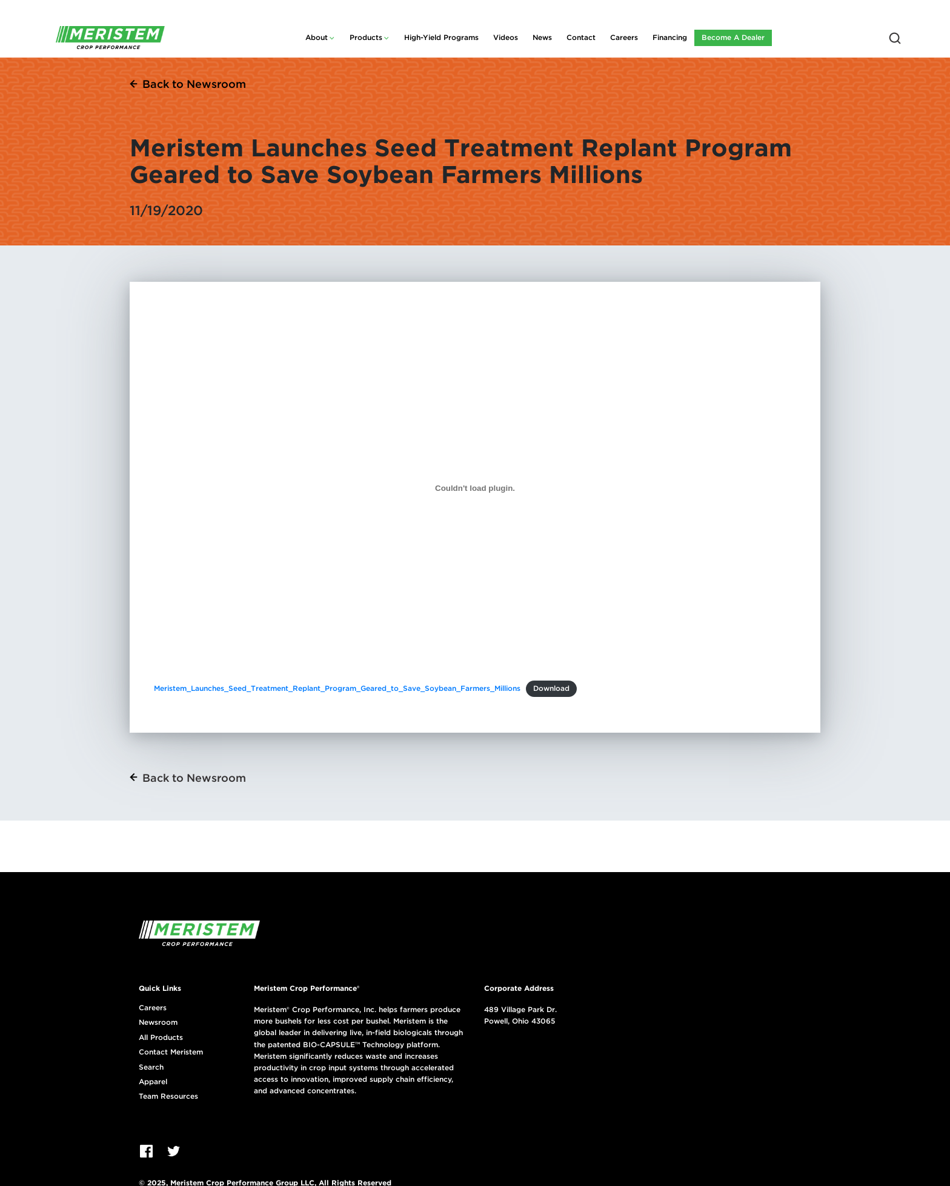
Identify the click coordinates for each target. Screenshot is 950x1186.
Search (151, 1067)
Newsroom (158, 1022)
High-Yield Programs (441, 37)
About (316, 37)
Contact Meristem (171, 1052)
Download (551, 688)
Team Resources (168, 1096)
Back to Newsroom (194, 84)
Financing (670, 37)
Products (366, 37)
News (542, 37)
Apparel (153, 1082)
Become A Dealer (733, 37)
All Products (161, 1037)
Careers (624, 37)
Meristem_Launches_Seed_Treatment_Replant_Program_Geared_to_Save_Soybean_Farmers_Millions (337, 688)
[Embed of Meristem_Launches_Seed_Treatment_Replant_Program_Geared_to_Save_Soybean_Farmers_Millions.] (475, 488)
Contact (581, 37)
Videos (505, 37)
